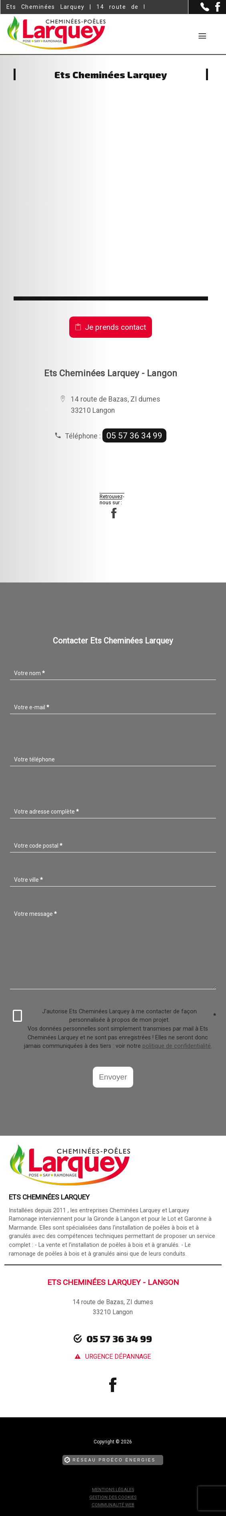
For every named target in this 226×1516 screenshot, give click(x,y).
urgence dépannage (118, 1356)
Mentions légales (113, 1489)
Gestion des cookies (112, 1497)
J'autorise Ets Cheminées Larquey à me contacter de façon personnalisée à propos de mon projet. (114, 1016)
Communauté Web (113, 1505)
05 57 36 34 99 (134, 435)
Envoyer (113, 1077)
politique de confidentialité (176, 1046)
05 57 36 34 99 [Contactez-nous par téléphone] (119, 1338)
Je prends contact (115, 327)
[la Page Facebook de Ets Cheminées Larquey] (214, 9)
